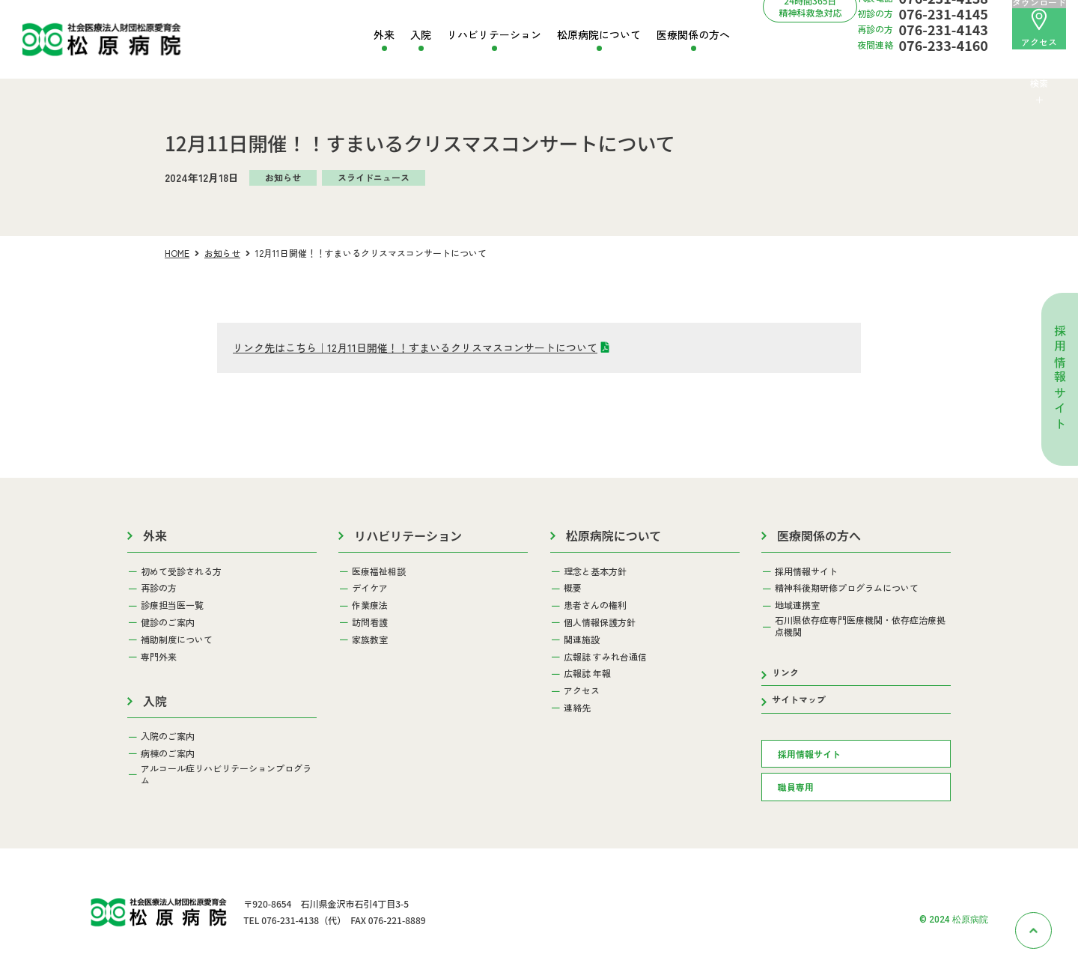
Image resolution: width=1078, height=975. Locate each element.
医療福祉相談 (379, 571)
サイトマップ (799, 699)
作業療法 (370, 605)
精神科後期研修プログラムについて (847, 588)
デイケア (370, 588)
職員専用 (796, 786)
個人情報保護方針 (600, 622)
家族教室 (370, 640)
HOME (177, 252)
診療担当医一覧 (172, 605)
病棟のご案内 (168, 753)
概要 (573, 588)
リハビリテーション (494, 35)
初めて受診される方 (181, 571)
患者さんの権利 (595, 605)
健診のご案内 (168, 622)
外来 (384, 35)
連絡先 (577, 708)
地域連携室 (797, 605)
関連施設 (582, 640)
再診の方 (159, 588)
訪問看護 (370, 622)
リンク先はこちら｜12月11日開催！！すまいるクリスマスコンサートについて (415, 347)
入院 (420, 35)
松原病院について (599, 35)
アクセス (1039, 28)
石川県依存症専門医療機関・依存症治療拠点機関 (860, 625)
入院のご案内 (168, 736)
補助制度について (177, 640)
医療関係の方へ (693, 35)
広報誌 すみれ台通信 (605, 657)
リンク (785, 672)
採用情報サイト (1060, 379)
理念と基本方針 (595, 571)
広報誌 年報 (587, 673)
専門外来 (159, 657)
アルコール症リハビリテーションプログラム (226, 774)
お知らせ (222, 252)
